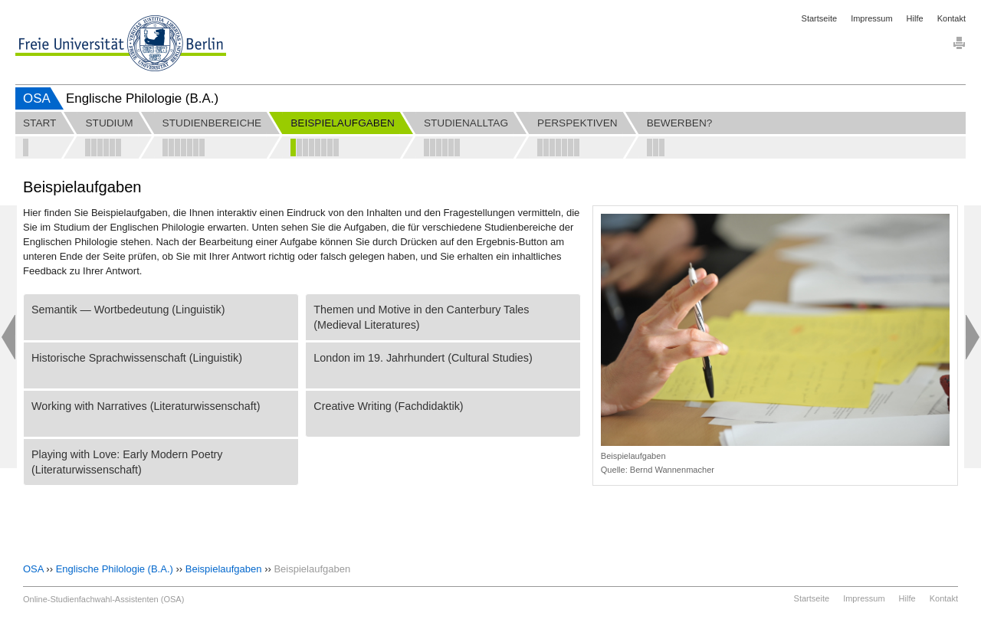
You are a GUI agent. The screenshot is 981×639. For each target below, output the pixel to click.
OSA (37, 98)
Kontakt (951, 18)
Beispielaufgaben (223, 569)
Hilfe (915, 18)
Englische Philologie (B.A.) (114, 569)
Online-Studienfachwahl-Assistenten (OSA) (103, 599)
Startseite (819, 18)
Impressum (871, 18)
